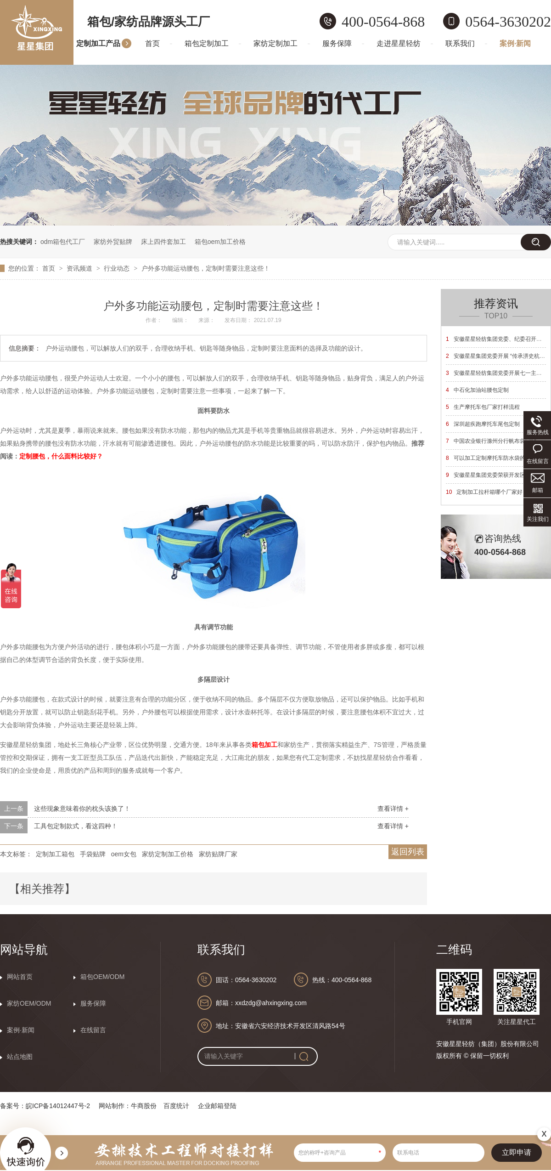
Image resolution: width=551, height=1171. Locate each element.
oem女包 (123, 854)
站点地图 (20, 1056)
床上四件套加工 (163, 241)
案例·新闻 (515, 43)
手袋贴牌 (93, 854)
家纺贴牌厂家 (218, 854)
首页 (152, 43)
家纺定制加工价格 (167, 854)
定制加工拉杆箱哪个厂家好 (484, 492)
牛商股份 (144, 1105)
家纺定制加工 (275, 43)
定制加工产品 (98, 43)
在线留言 (93, 1030)
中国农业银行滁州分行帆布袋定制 (491, 441)
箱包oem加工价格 (220, 241)
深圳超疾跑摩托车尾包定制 (483, 424)
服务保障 (337, 43)
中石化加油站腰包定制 (477, 390)
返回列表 (407, 851)
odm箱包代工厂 (62, 241)
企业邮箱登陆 (217, 1105)
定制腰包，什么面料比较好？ (61, 456)
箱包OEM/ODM (102, 976)
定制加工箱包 (55, 854)
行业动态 (117, 268)
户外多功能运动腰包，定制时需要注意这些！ (205, 268)
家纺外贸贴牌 (113, 241)
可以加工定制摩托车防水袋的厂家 (491, 458)
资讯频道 (80, 268)
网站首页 (20, 976)
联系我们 (460, 43)
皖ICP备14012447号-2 (58, 1105)
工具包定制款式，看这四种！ (76, 826)
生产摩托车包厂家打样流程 (483, 407)
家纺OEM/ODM (29, 1003)
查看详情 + (393, 808)
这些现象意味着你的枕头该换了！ (82, 808)
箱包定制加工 (207, 43)
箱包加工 (264, 744)
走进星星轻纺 (399, 43)
